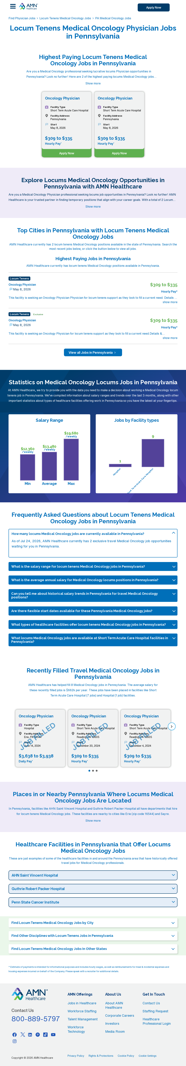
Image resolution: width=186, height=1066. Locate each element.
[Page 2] (93, 771)
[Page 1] (89, 771)
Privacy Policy (76, 1056)
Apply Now (153, 7)
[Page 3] (97, 771)
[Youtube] (53, 1034)
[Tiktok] (46, 1034)
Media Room (115, 1031)
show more (170, 302)
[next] (172, 726)
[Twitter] (22, 1034)
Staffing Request (155, 1011)
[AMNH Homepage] (28, 6)
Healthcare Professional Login (157, 1021)
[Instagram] (14, 1041)
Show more (93, 83)
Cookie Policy (126, 1056)
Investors (112, 1023)
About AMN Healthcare (114, 1005)
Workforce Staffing (82, 1011)
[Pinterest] (38, 1034)
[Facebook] (14, 1034)
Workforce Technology (76, 1029)
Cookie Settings (147, 1055)
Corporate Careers (119, 1015)
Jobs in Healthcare (82, 1003)
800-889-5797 (35, 1018)
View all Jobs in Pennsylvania (93, 352)
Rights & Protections (101, 1056)
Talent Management (83, 1019)
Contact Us (151, 1003)
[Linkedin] (30, 1034)
